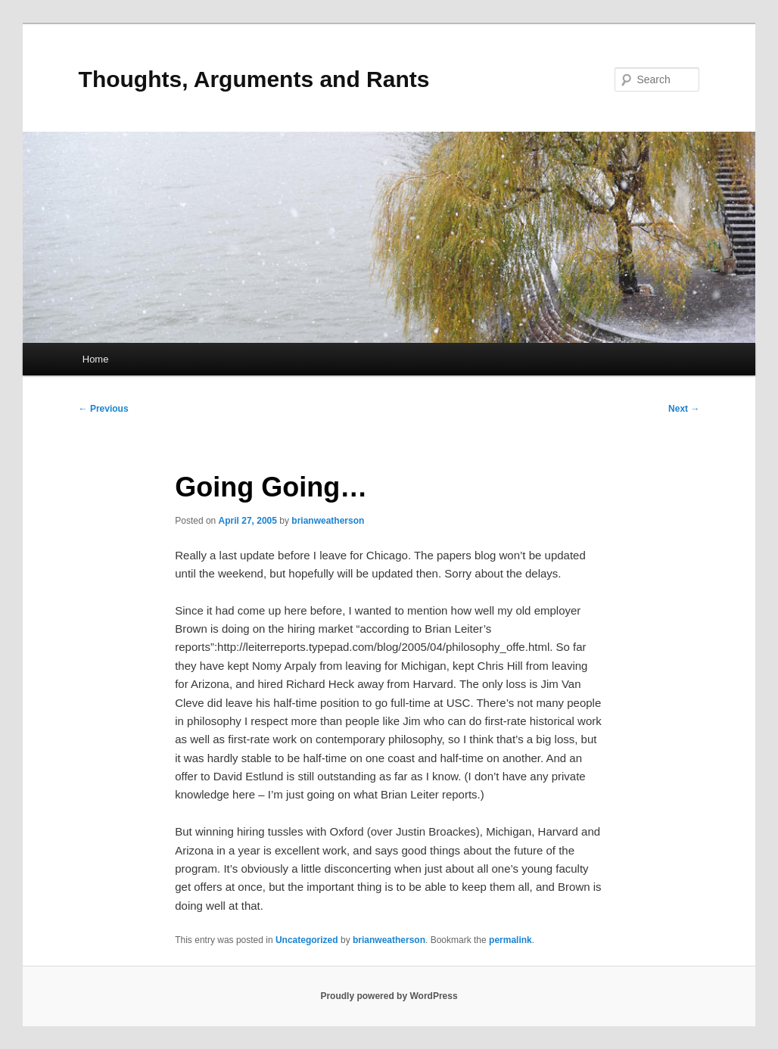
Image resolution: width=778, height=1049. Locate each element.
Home (95, 359)
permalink (510, 940)
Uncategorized (306, 940)
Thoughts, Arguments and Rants (254, 79)
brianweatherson (327, 520)
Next (683, 408)
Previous (104, 408)
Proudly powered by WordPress (388, 996)
